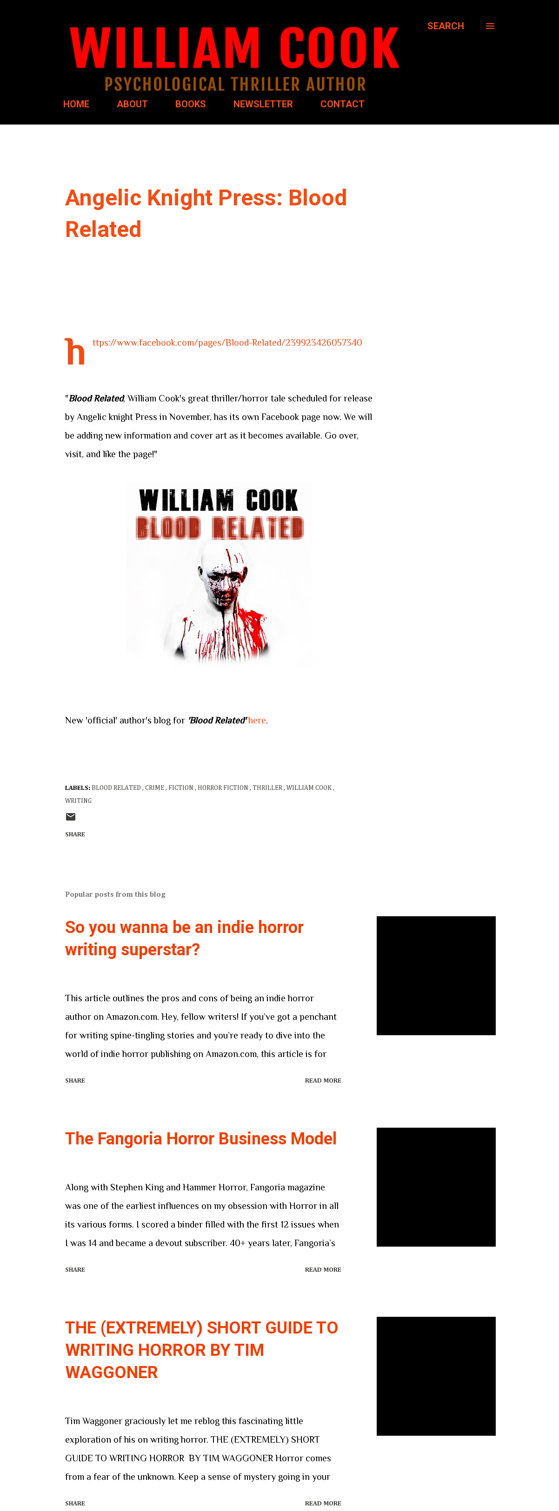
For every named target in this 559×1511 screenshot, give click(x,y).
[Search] (445, 26)
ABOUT (132, 104)
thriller (268, 788)
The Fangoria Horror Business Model (201, 1139)
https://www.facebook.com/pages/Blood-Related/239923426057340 (227, 342)
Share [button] (75, 834)
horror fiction (224, 788)
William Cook (309, 788)
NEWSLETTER (263, 104)
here (257, 720)
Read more (323, 1080)
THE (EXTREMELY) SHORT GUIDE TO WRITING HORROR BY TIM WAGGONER (202, 1350)
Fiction (181, 788)
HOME (76, 104)
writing (78, 801)
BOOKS (190, 104)
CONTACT (342, 104)
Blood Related (117, 788)
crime (155, 788)
